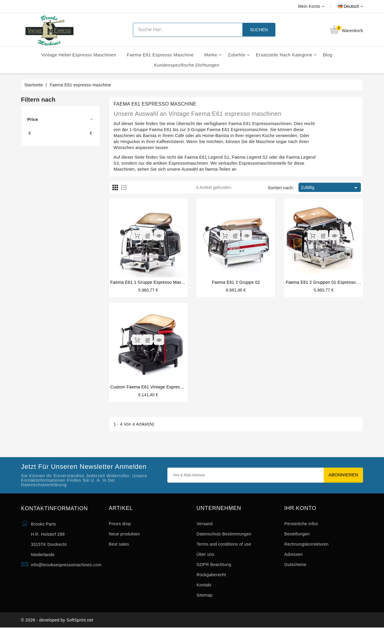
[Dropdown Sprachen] (343, 6)
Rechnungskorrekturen (306, 544)
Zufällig (330, 187)
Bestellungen (297, 534)
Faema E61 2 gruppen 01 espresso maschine (331, 282)
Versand (204, 524)
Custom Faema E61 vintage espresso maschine (157, 387)
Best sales (119, 544)
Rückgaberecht (211, 575)
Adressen (293, 555)
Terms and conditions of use (223, 544)
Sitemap (204, 595)
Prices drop (120, 524)
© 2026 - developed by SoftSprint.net (57, 621)
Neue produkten (124, 534)
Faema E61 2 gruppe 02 (236, 282)
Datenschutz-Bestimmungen (223, 534)
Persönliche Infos (301, 524)
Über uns (205, 555)
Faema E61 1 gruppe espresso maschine (151, 282)
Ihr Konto (300, 508)
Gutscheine (295, 565)
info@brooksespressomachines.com (66, 565)
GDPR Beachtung (213, 565)
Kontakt (204, 585)
